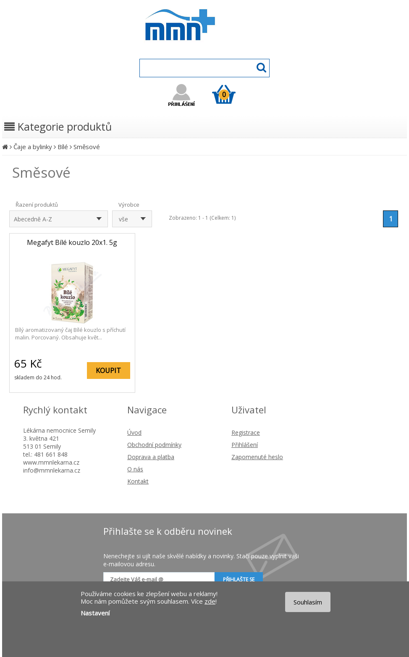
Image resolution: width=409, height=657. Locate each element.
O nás (135, 469)
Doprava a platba (150, 457)
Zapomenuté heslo (257, 457)
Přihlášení (244, 445)
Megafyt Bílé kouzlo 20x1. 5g (72, 242)
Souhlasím (308, 602)
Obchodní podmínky (154, 445)
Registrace (245, 432)
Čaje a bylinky (32, 146)
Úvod (134, 432)
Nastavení (95, 613)
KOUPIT (108, 370)
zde (209, 601)
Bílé (63, 146)
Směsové (86, 146)
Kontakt (138, 481)
